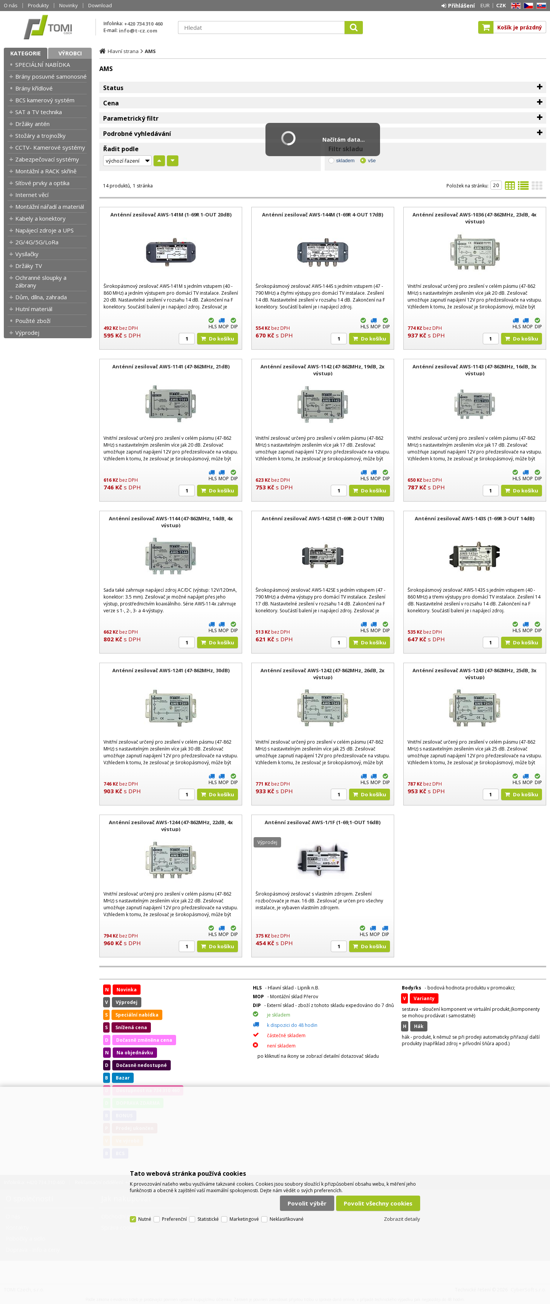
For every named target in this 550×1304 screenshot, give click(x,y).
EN (514, 6)
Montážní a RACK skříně (45, 171)
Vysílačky (27, 254)
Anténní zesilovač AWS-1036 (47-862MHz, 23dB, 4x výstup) (474, 218)
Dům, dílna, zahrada (41, 297)
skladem (345, 160)
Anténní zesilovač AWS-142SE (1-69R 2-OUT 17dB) (323, 518)
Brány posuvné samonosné (51, 76)
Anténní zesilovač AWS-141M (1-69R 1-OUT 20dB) (170, 214)
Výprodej (27, 332)
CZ (527, 6)
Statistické (208, 1219)
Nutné (144, 1219)
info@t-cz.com (138, 30)
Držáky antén (32, 123)
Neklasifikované (287, 1219)
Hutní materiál (33, 309)
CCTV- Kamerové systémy (50, 147)
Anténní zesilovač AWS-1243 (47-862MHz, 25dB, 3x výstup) (474, 674)
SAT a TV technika (38, 112)
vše (371, 160)
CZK (501, 5)
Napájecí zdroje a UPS (44, 230)
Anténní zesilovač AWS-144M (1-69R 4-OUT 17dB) (322, 214)
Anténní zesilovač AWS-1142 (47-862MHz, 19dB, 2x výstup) (322, 370)
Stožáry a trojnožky (40, 135)
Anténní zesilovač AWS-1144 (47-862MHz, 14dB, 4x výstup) (171, 522)
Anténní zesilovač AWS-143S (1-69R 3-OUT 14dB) (474, 518)
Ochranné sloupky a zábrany (40, 281)
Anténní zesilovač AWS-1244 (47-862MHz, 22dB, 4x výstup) (171, 826)
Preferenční (174, 1219)
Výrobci (70, 53)
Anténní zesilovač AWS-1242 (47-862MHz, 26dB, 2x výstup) (322, 674)
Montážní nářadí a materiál (49, 206)
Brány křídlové (34, 88)
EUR (485, 5)
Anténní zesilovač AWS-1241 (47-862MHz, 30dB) (171, 670)
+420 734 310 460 (143, 23)
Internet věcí (32, 195)
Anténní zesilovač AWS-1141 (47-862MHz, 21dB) (171, 366)
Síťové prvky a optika (42, 183)
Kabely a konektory (40, 218)
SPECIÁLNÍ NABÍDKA (42, 64)
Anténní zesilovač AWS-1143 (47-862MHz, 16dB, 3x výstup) (474, 370)
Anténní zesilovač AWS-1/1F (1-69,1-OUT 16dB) (322, 822)
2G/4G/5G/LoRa (36, 242)
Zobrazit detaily (402, 1218)
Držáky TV (28, 266)
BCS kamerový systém (44, 100)
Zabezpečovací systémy (47, 159)
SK (540, 6)
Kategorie (25, 53)
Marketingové (244, 1219)
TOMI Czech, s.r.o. (48, 27)
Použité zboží (32, 320)
